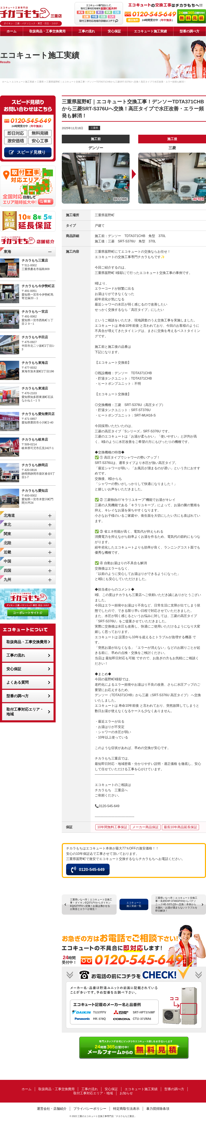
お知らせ (126, 1093)
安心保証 (114, 31)
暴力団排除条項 (157, 1108)
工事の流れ (86, 31)
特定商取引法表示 (126, 1108)
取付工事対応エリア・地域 (24, 711)
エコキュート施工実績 (150, 31)
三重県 (94, 127)
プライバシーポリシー (89, 1108)
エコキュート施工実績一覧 (133, 904)
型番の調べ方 (189, 31)
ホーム (11, 31)
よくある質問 (17, 682)
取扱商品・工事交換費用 (47, 31)
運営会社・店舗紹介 (52, 1108)
